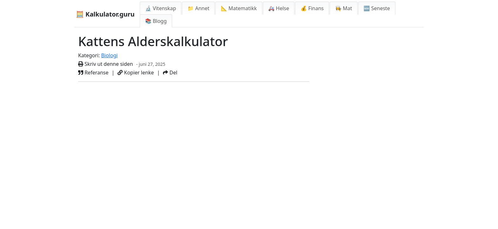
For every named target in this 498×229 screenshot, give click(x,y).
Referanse (93, 72)
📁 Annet (198, 8)
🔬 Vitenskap (160, 8)
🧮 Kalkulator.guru (105, 14)
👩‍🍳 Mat (343, 8)
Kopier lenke (136, 72)
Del (170, 72)
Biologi (109, 55)
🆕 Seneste (377, 8)
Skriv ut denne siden (105, 63)
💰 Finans (312, 8)
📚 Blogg (156, 20)
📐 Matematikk (239, 8)
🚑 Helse (278, 8)
